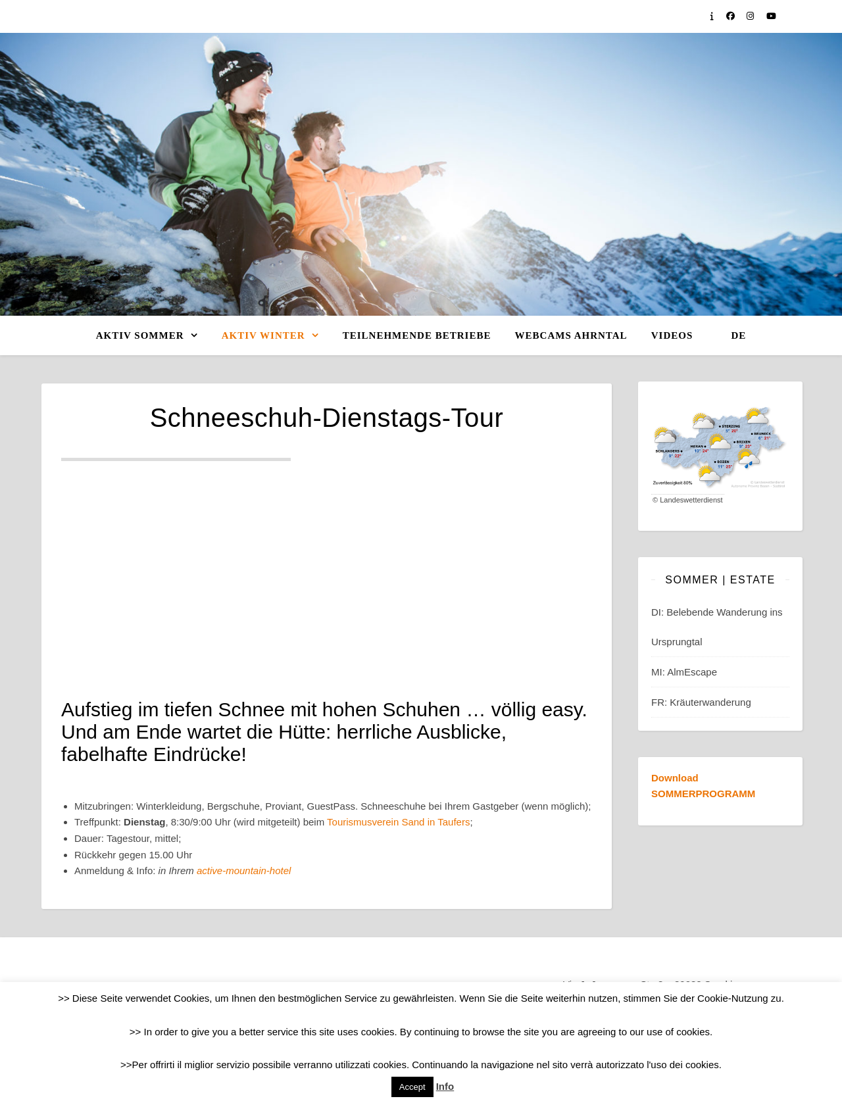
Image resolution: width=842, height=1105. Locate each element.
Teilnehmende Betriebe (417, 335)
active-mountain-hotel (244, 870)
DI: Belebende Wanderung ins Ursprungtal (717, 626)
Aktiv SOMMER (140, 335)
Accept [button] (412, 1087)
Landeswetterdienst (691, 500)
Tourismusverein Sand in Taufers (398, 821)
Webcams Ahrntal (571, 335)
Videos (672, 335)
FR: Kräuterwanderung (701, 702)
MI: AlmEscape (684, 671)
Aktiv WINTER (263, 335)
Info (445, 1086)
